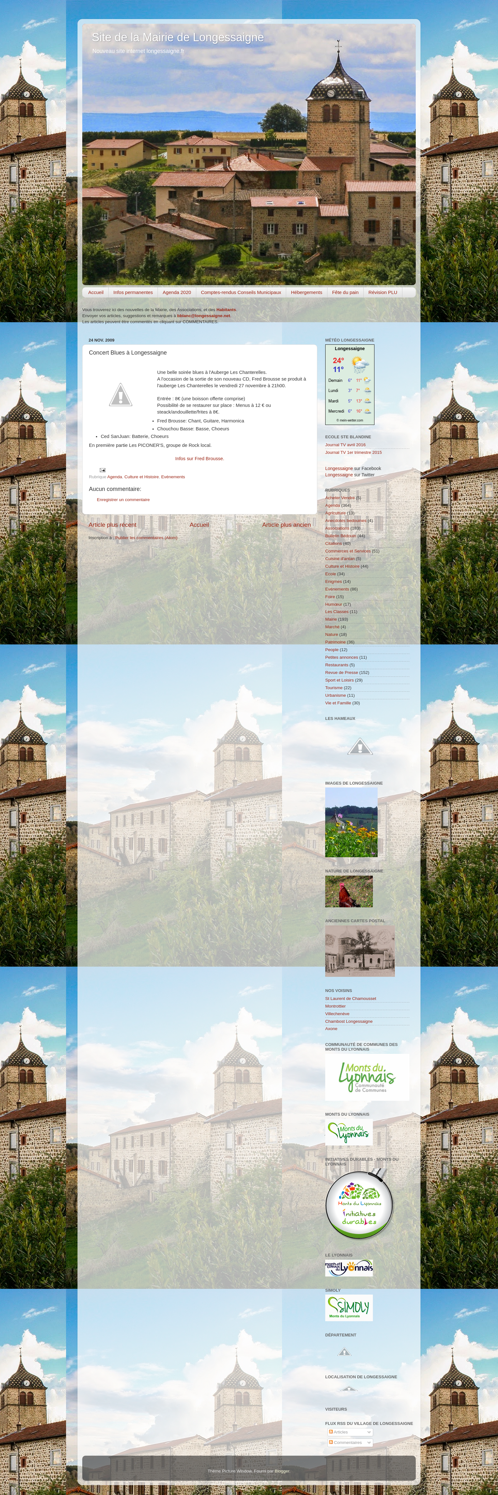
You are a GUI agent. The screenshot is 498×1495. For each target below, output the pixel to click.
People (332, 649)
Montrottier (335, 1006)
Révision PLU (382, 292)
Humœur (333, 604)
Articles (338, 1432)
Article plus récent (112, 524)
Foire (330, 596)
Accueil (96, 292)
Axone (331, 1028)
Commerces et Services (348, 551)
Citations (333, 543)
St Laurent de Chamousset (350, 998)
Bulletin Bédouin (340, 535)
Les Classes (337, 611)
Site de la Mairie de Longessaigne (178, 37)
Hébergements (306, 292)
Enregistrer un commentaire (123, 499)
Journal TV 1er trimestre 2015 (353, 452)
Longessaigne (350, 348)
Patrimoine (335, 642)
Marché (332, 626)
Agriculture (335, 513)
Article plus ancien (286, 524)
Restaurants (336, 665)
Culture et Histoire (141, 476)
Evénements (173, 476)
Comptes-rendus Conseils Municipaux (241, 292)
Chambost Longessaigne (349, 1021)
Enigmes (333, 581)
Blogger (282, 1471)
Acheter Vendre (340, 497)
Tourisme (334, 687)
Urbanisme (335, 695)
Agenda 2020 (177, 292)
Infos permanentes (133, 292)
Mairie (331, 619)
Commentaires (345, 1442)
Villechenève (337, 1013)
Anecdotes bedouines (346, 520)
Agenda (114, 476)
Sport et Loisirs (339, 680)
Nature (331, 634)
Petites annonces (341, 657)
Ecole (330, 573)
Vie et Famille (338, 703)
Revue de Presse (341, 672)
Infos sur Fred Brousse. (199, 458)
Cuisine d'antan (340, 558)
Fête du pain (345, 292)
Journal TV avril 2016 (345, 444)
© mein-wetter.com (350, 420)
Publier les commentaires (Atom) (146, 537)
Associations (337, 528)
